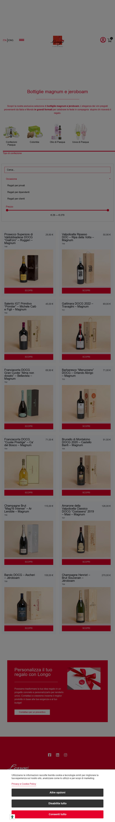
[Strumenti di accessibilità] (12, 817)
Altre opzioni (57, 792)
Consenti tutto (57, 814)
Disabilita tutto (57, 803)
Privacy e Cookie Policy (24, 784)
